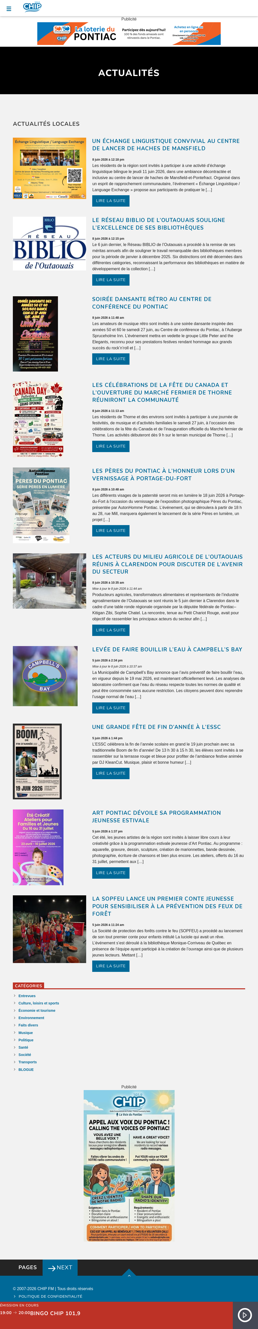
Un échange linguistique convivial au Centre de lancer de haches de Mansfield (166, 145)
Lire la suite (111, 201)
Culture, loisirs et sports (39, 1003)
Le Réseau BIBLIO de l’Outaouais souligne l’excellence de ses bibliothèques (158, 224)
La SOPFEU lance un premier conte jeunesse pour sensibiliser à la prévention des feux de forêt (167, 906)
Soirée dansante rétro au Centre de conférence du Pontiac (151, 303)
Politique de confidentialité (51, 1296)
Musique (26, 1033)
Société (25, 1055)
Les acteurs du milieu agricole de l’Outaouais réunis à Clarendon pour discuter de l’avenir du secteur (167, 564)
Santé (23, 1047)
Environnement (31, 1018)
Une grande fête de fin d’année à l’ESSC (156, 727)
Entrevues (27, 996)
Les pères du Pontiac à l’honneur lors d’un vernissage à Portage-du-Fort (163, 474)
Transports (28, 1062)
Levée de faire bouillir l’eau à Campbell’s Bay (167, 649)
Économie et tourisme (37, 1010)
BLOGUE (26, 1070)
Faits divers (28, 1025)
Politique (26, 1040)
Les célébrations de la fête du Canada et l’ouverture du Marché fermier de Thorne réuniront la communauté (162, 393)
